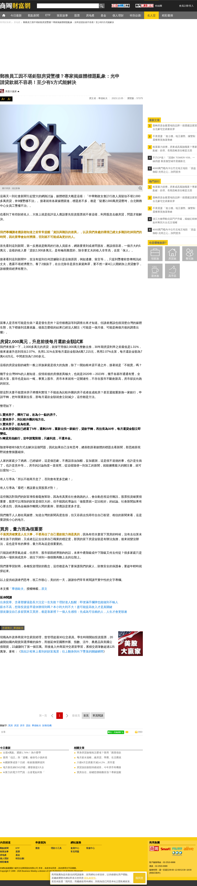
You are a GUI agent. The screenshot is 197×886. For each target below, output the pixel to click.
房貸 (16, 725)
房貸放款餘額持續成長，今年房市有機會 (99, 767)
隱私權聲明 (90, 878)
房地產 (3, 855)
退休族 (155, 275)
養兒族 (190, 258)
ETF (18, 848)
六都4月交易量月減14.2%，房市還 (96, 762)
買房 (10, 725)
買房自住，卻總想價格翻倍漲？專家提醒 (99, 772)
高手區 (172, 275)
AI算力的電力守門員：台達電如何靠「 (24, 772)
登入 (191, 5)
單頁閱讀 (98, 715)
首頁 (7, 15)
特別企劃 (20, 858)
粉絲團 (158, 5)
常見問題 (75, 851)
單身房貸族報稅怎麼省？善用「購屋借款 (99, 752)
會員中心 (75, 848)
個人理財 (4, 858)
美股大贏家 (11, 91)
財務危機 (47, 725)
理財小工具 (56, 848)
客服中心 (90, 848)
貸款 (28, 725)
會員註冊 (183, 5)
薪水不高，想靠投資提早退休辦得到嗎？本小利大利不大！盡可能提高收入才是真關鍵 (56, 607)
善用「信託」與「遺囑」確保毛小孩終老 (25, 757)
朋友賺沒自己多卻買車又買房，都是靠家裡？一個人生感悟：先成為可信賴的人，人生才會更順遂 (63, 611)
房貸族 (172, 258)
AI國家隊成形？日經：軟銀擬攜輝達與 (24, 762)
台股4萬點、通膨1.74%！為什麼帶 (22, 752)
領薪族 (155, 258)
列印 (140, 732)
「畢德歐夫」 (18, 588)
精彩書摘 (4, 862)
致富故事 (4, 851)
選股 (37, 848)
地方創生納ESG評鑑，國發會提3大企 (23, 767)
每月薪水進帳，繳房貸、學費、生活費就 (99, 757)
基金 (18, 855)
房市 (22, 725)
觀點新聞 (4, 848)
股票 (18, 851)
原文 (44, 588)
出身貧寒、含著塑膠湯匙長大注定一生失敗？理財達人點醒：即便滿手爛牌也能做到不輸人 (59, 602)
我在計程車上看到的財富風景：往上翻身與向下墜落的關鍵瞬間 (62, 651)
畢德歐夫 (36, 725)
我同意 (139, 878)
